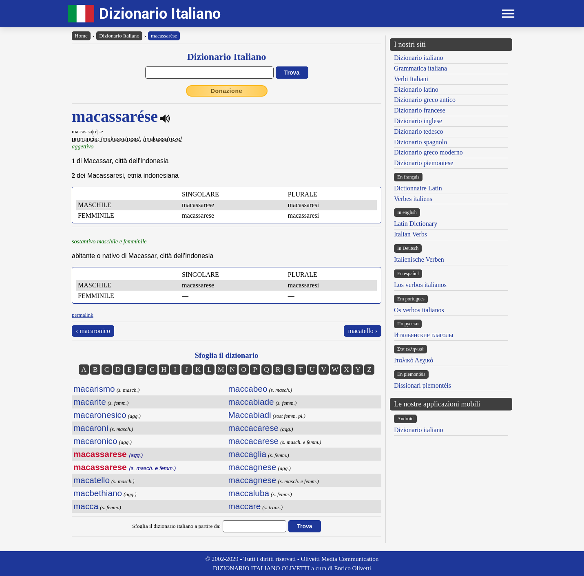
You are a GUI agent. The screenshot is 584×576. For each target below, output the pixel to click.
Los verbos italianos (420, 284)
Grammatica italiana (420, 68)
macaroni (90, 428)
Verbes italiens (413, 198)
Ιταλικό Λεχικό (413, 360)
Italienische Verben (419, 259)
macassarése (164, 36)
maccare (244, 506)
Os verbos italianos (419, 310)
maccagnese (252, 467)
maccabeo (248, 388)
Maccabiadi (249, 414)
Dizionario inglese (418, 120)
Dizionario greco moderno (428, 152)
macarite (89, 401)
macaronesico (99, 414)
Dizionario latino (416, 89)
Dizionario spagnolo (420, 142)
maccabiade (251, 401)
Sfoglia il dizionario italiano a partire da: (176, 526)
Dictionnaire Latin (418, 188)
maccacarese (253, 428)
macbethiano (97, 493)
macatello (91, 480)
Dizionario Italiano (160, 13)
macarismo (94, 388)
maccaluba (249, 493)
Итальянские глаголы (423, 334)
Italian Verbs (410, 234)
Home (81, 36)
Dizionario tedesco (418, 131)
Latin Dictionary (415, 223)
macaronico (95, 441)
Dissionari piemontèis (422, 385)
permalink (82, 315)
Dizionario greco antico (425, 99)
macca (85, 506)
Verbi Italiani (411, 78)
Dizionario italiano (418, 57)
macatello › (362, 330)
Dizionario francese (419, 110)
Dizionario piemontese (423, 162)
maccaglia (247, 454)
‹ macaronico (93, 330)
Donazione (227, 91)
